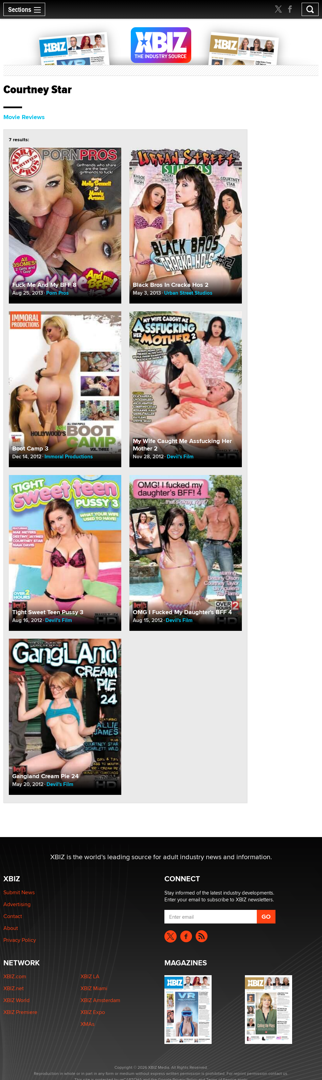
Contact (12, 916)
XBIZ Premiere (20, 1012)
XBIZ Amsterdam (100, 1000)
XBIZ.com (14, 976)
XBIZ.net (13, 988)
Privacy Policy (19, 940)
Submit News (19, 892)
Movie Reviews (24, 117)
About (10, 928)
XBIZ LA (90, 976)
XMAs (87, 1024)
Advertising (17, 904)
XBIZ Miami (93, 988)
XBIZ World (16, 1000)
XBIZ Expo (92, 1012)
